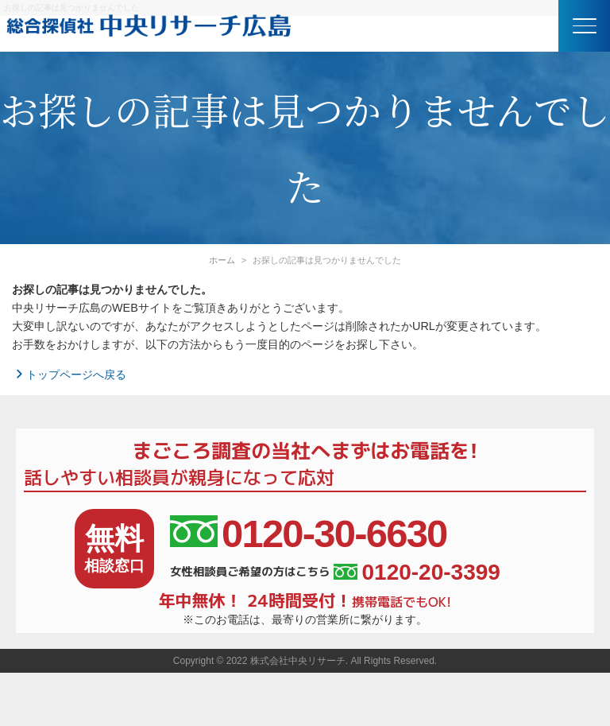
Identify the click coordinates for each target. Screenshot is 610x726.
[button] (584, 26)
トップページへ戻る (69, 374)
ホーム (222, 260)
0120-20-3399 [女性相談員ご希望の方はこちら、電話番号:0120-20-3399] (417, 572)
